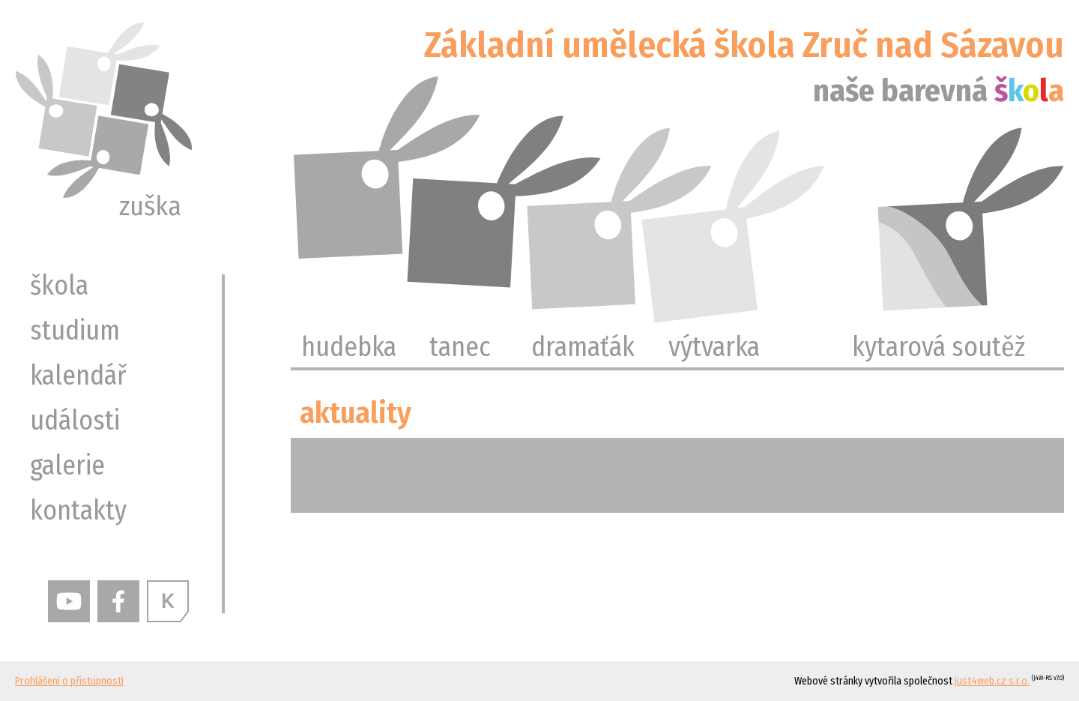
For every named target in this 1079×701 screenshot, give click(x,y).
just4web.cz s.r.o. (992, 681)
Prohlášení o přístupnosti (69, 681)
